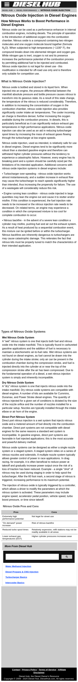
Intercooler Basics (14, 582)
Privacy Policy (29, 669)
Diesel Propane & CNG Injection (21, 572)
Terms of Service (47, 669)
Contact (16, 669)
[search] (32, 556)
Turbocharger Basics (16, 577)
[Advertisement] (39, 287)
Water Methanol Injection (18, 566)
